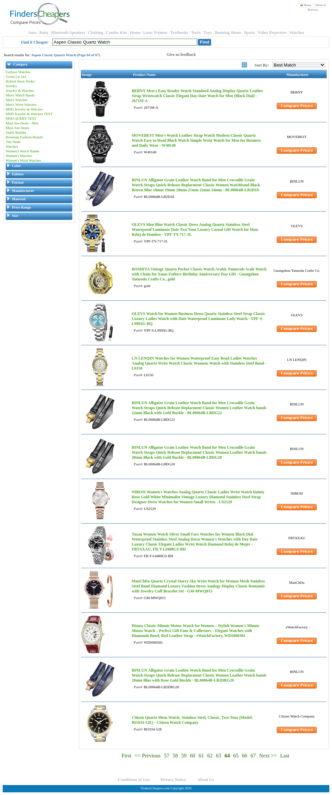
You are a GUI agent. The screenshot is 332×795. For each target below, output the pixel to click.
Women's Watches (19, 156)
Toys (207, 32)
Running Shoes (228, 32)
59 (183, 755)
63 (218, 755)
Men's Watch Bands (20, 95)
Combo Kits (116, 32)
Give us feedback (181, 54)
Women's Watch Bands (22, 151)
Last (285, 755)
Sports (249, 32)
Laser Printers (155, 32)
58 (175, 755)
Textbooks (179, 32)
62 (209, 755)
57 (166, 755)
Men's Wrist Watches (21, 104)
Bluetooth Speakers (68, 32)
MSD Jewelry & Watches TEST (29, 114)
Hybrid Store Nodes (20, 81)
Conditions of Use (134, 779)
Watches (296, 32)
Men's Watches (17, 100)
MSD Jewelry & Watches (24, 109)
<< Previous (148, 755)
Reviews (313, 9)
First (126, 755)
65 (235, 755)
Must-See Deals (17, 128)
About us (320, 5)
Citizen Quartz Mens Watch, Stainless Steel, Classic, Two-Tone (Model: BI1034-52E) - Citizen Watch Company (192, 720)
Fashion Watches (18, 72)
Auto (32, 32)
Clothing (95, 32)
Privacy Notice (173, 779)
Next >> (268, 755)
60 (192, 755)
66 (244, 755)
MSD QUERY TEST (21, 118)
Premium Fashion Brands (24, 137)
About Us (205, 779)
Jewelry (11, 86)
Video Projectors (272, 32)
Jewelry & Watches (20, 90)
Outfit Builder (16, 132)
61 (201, 755)
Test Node (13, 142)
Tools (196, 32)
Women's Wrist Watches (23, 160)
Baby (43, 32)
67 (253, 755)
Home (305, 5)
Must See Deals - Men (22, 123)
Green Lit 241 (16, 77)
